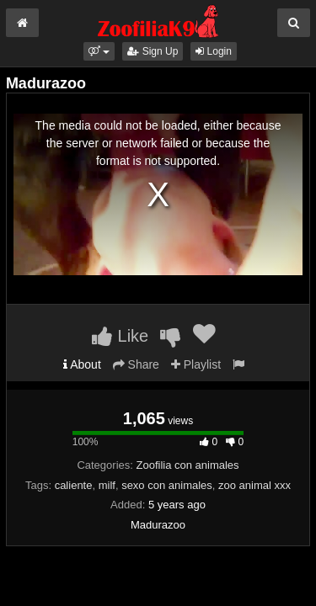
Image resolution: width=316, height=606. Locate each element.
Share (136, 364)
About (82, 364)
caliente (74, 485)
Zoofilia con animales (187, 465)
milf (107, 485)
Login (213, 51)
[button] (99, 51)
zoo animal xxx (254, 485)
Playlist (196, 364)
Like (120, 336)
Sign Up (152, 51)
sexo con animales (166, 485)
